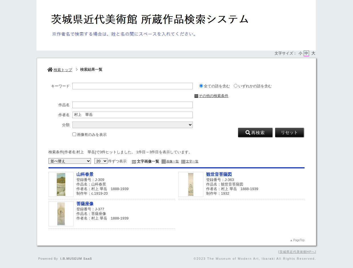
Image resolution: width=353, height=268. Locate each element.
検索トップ (59, 70)
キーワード (60, 86)
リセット (289, 132)
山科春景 (85, 174)
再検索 (255, 132)
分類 (66, 125)
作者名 (64, 115)
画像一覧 (172, 161)
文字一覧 (192, 161)
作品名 (64, 105)
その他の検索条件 (213, 96)
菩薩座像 (85, 203)
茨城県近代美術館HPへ (297, 251)
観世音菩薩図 (219, 174)
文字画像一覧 (148, 161)
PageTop (299, 240)
